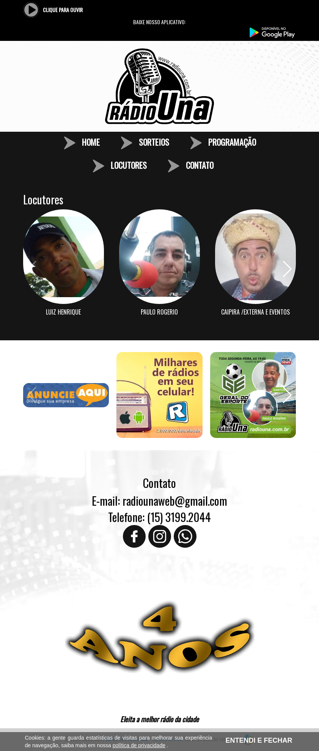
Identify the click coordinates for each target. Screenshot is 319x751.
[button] (287, 269)
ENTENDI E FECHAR (258, 740)
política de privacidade (139, 745)
